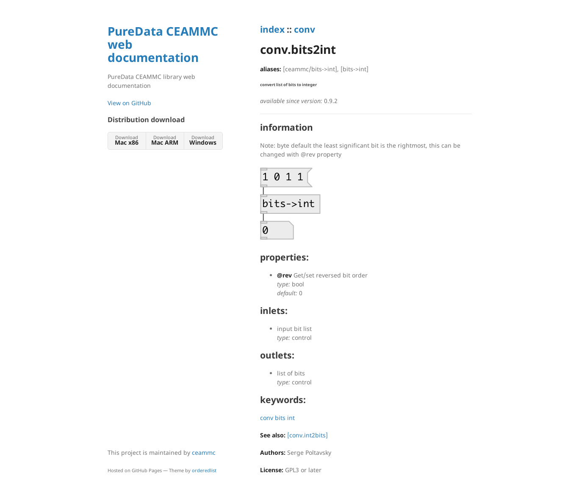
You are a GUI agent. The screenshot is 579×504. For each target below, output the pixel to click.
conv (304, 29)
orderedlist (204, 470)
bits (280, 418)
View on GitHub (129, 103)
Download (127, 140)
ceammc (204, 452)
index (272, 29)
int (291, 418)
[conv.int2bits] (307, 435)
